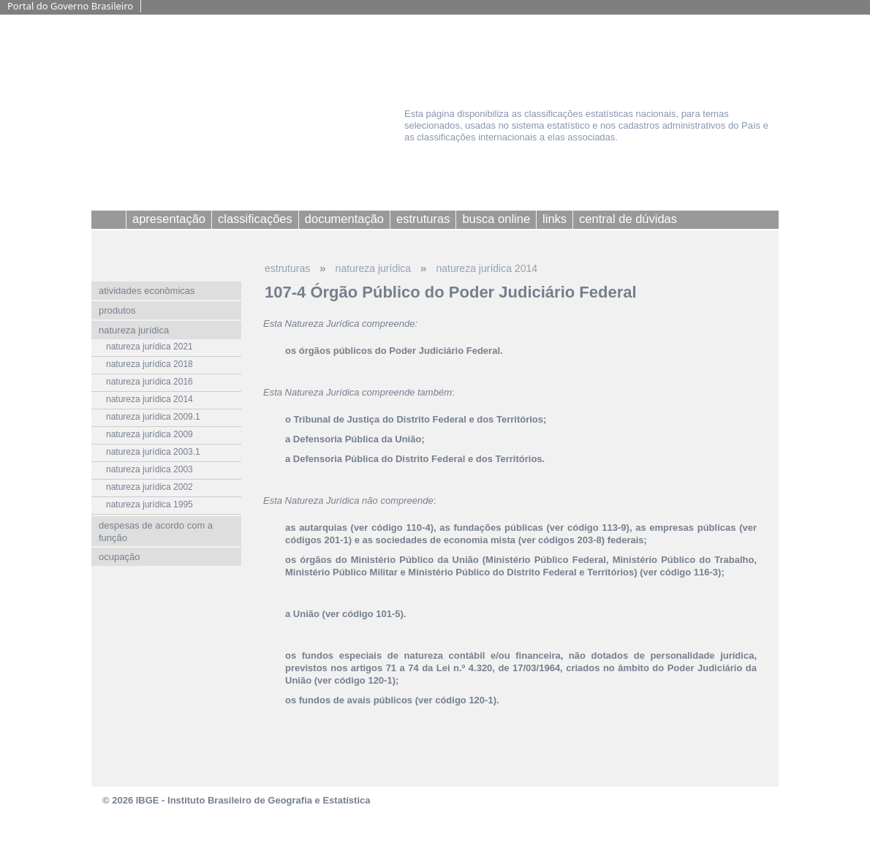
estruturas (287, 268)
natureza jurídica (374, 268)
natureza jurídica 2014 (486, 268)
